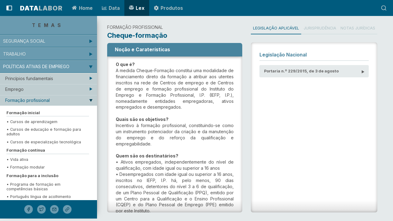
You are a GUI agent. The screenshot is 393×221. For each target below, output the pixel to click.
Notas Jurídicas (362, 28)
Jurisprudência (324, 28)
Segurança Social (25, 41)
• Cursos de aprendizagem (34, 121)
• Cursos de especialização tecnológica (45, 142)
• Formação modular (27, 167)
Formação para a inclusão (34, 175)
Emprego (15, 89)
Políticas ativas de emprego (37, 66)
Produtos (168, 8)
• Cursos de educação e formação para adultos (45, 131)
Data (111, 8)
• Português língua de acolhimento (40, 196)
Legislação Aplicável (280, 28)
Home (82, 8)
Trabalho (15, 53)
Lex (137, 8)
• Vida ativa (18, 159)
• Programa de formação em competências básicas (35, 186)
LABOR (41, 8)
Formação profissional (28, 100)
